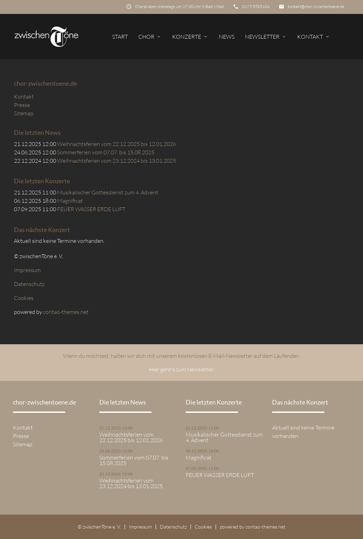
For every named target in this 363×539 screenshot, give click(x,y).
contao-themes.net (65, 311)
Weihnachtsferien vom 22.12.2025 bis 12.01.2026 (116, 143)
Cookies (23, 297)
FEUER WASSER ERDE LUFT (91, 209)
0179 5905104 (256, 6)
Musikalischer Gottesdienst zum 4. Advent (107, 192)
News (226, 36)
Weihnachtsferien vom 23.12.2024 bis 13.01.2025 (116, 160)
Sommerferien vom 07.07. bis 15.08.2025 (105, 152)
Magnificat (70, 200)
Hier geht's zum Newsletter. (182, 369)
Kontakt (313, 36)
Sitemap (23, 113)
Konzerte (190, 36)
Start (120, 36)
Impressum (27, 270)
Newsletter (266, 36)
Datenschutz (29, 283)
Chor (150, 36)
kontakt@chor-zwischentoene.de (316, 6)
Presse (22, 104)
